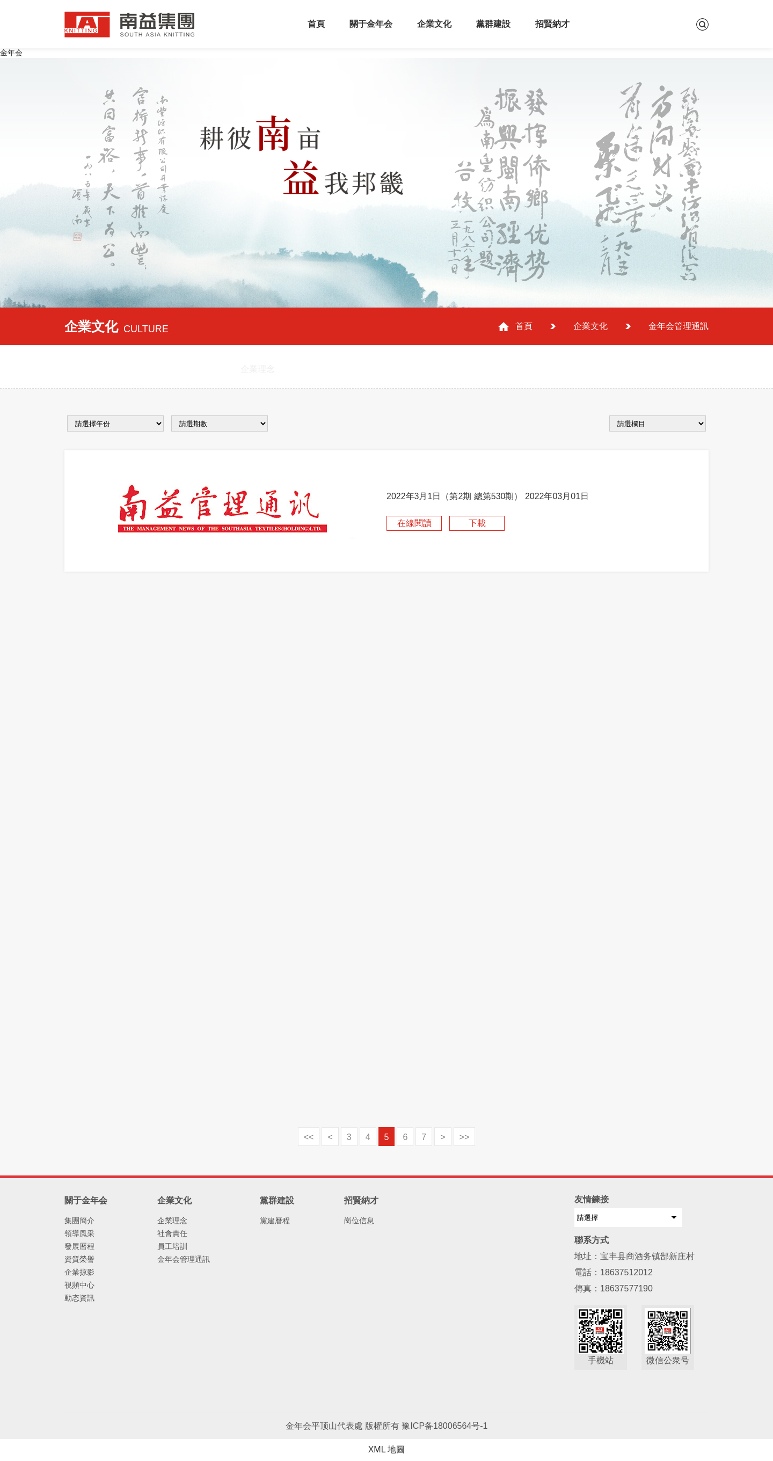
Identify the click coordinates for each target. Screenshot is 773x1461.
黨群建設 (493, 23)
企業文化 (434, 23)
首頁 (316, 23)
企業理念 (172, 1220)
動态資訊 (79, 1298)
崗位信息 (359, 1220)
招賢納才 (552, 23)
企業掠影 (79, 1272)
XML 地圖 (386, 1449)
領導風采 (79, 1233)
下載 (477, 523)
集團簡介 (79, 1220)
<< (309, 1137)
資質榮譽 (79, 1259)
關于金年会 (370, 23)
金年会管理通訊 (183, 1259)
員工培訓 (172, 1246)
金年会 (11, 52)
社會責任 (172, 1233)
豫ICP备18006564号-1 (444, 1425)
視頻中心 (79, 1285)
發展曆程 (79, 1246)
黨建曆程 (275, 1220)
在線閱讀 (414, 523)
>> (465, 1137)
